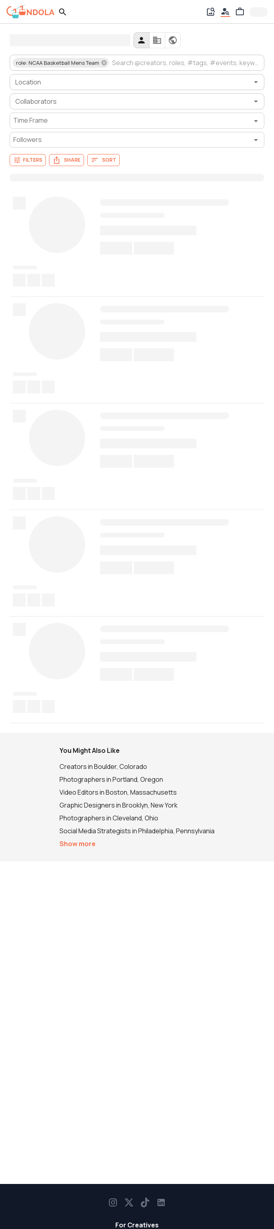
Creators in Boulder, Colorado (103, 766)
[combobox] (186, 62)
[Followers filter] (137, 140)
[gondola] (30, 11)
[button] (61, 63)
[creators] (141, 40)
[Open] (256, 82)
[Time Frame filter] (137, 121)
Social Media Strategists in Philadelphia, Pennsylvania (137, 830)
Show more (77, 843)
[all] (173, 40)
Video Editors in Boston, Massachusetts (118, 792)
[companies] (157, 40)
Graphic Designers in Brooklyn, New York (118, 805)
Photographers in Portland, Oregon (111, 779)
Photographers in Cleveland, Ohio (108, 818)
